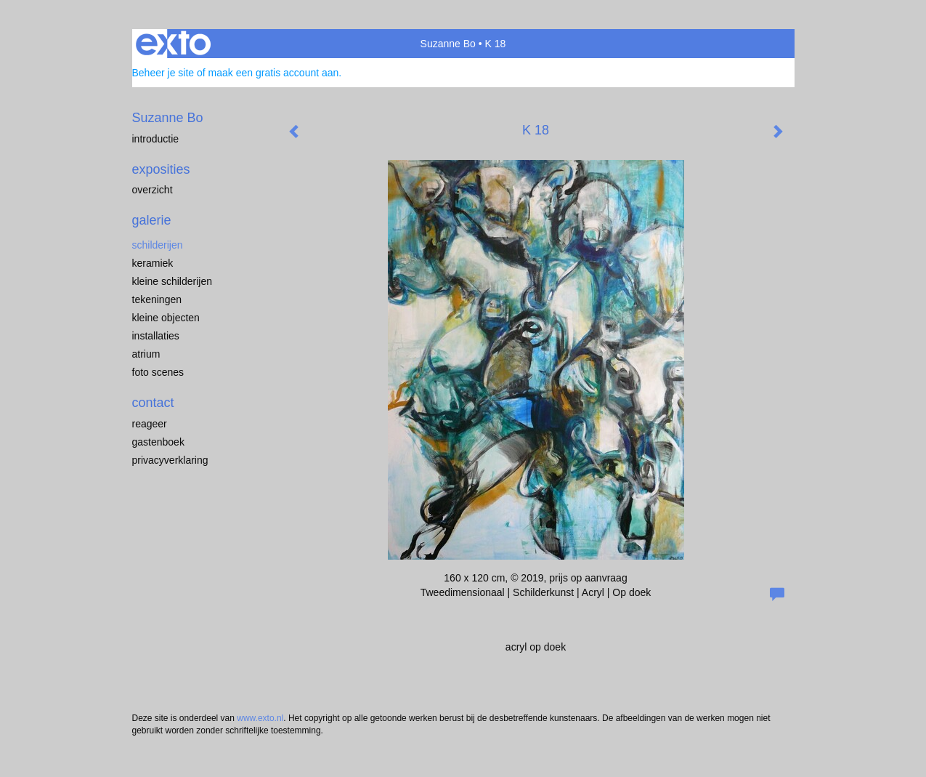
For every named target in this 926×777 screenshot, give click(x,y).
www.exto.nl (260, 718)
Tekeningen (157, 299)
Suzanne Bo (448, 43)
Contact (153, 402)
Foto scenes (158, 372)
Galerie (151, 220)
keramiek (153, 263)
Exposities (161, 169)
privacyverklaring (170, 460)
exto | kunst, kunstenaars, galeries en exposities (173, 43)
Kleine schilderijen (172, 281)
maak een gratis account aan (273, 72)
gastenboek (158, 442)
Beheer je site (163, 72)
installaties (155, 336)
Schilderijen (157, 245)
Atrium (146, 354)
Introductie (155, 139)
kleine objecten (166, 317)
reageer (149, 424)
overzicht (152, 190)
